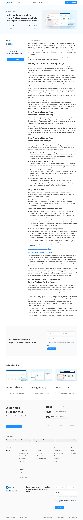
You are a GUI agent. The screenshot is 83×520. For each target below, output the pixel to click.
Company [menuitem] (21, 470)
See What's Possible (71, 2)
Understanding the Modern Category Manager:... (42, 440)
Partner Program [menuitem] (23, 478)
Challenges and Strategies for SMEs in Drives (66, 440)
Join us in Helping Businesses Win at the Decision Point (16, 440)
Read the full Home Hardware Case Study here (41, 252)
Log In (62, 2)
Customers (41, 2)
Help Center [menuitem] (74, 450)
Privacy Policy (59, 502)
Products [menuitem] (21, 448)
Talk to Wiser (15, 59)
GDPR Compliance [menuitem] (72, 516)
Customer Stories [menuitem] (58, 450)
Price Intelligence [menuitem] (23, 450)
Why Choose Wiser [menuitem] (58, 453)
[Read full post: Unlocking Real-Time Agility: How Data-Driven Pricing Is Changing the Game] (17, 375)
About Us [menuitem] (21, 472)
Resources (33, 2)
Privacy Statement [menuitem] (47, 516)
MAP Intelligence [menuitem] (23, 459)
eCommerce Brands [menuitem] (41, 456)
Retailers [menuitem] (38, 450)
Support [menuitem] (73, 448)
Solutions (26, 2)
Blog (7, 11)
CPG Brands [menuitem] (39, 453)
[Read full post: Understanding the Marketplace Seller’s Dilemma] (66, 375)
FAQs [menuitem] (55, 461)
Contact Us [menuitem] (74, 453)
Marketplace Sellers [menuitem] (41, 459)
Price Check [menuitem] (21, 461)
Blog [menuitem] (55, 456)
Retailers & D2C (12, 11)
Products (19, 2)
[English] (9, 450)
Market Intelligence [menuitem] (23, 456)
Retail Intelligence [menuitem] (23, 453)
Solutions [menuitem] (38, 448)
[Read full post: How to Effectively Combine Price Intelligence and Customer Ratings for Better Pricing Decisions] (41, 375)
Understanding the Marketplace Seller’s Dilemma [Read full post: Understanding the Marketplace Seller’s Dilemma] (62, 386)
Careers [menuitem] (21, 475)
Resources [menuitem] (56, 448)
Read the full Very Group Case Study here (39, 249)
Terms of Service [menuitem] (60, 516)
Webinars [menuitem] (56, 464)
